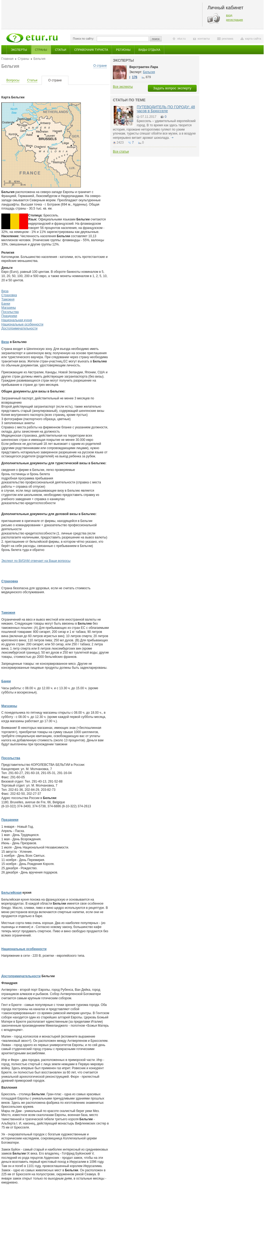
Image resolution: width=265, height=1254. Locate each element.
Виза (4, 291)
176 (134, 77)
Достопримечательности (19, 328)
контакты (204, 38)
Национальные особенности (22, 324)
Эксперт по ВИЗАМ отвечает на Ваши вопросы (35, 561)
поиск (156, 38)
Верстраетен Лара (143, 67)
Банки (5, 304)
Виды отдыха (149, 49)
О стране (100, 66)
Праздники (9, 316)
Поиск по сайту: (83, 38)
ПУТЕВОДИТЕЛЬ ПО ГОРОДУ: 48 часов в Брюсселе (166, 109)
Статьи (60, 49)
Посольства (10, 312)
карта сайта (253, 38)
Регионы (123, 49)
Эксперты (19, 49)
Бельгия (149, 72)
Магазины (8, 308)
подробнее (172, 137)
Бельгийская (11, 892)
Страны (41, 49)
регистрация (234, 19)
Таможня (7, 299)
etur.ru (181, 38)
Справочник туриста (91, 49)
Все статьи (121, 151)
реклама (227, 38)
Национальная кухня (16, 320)
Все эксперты (123, 87)
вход (229, 15)
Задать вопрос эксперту (172, 88)
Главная (7, 59)
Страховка (9, 295)
